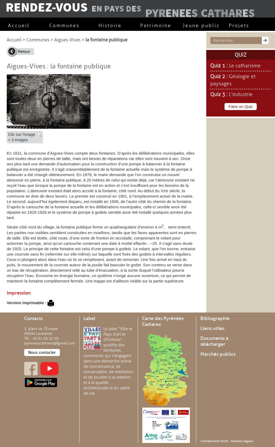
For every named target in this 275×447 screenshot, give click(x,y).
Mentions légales (242, 441)
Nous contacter (42, 352)
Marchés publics (218, 354)
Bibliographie (215, 318)
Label (89, 318)
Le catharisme (245, 66)
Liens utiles (212, 328)
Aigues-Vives (67, 40)
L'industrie (241, 94)
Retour (24, 51)
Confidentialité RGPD (214, 441)
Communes (37, 40)
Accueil (14, 40)
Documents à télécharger (214, 341)
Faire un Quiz (241, 106)
